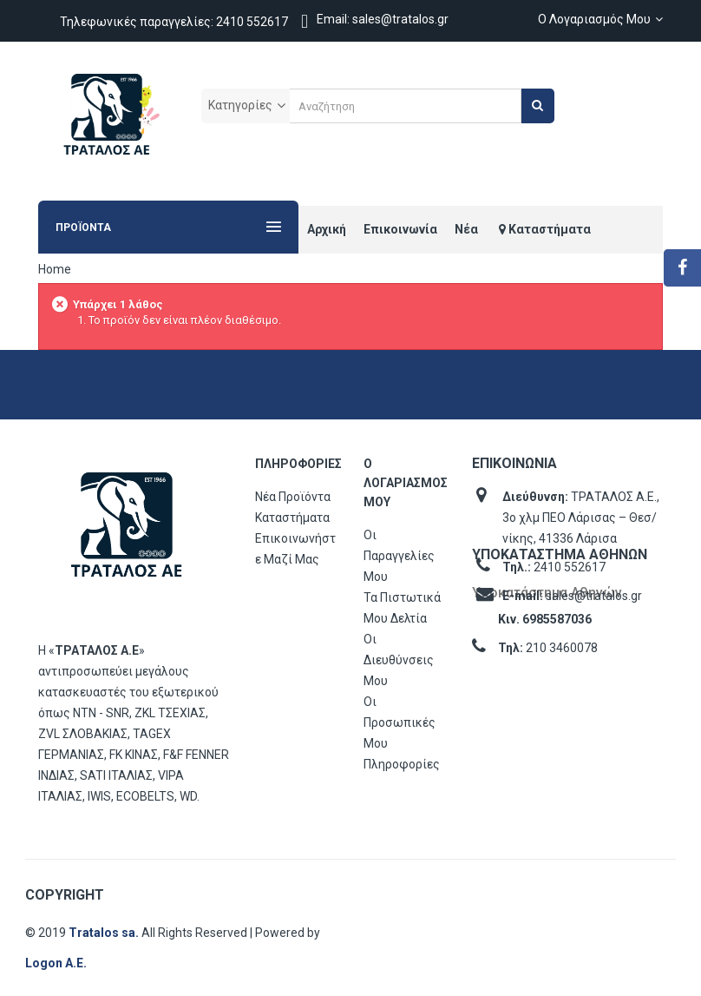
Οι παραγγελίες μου (399, 556)
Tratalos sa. (105, 933)
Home (54, 269)
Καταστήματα (292, 517)
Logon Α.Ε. (56, 963)
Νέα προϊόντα (293, 497)
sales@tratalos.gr (594, 596)
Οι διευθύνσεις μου (399, 660)
